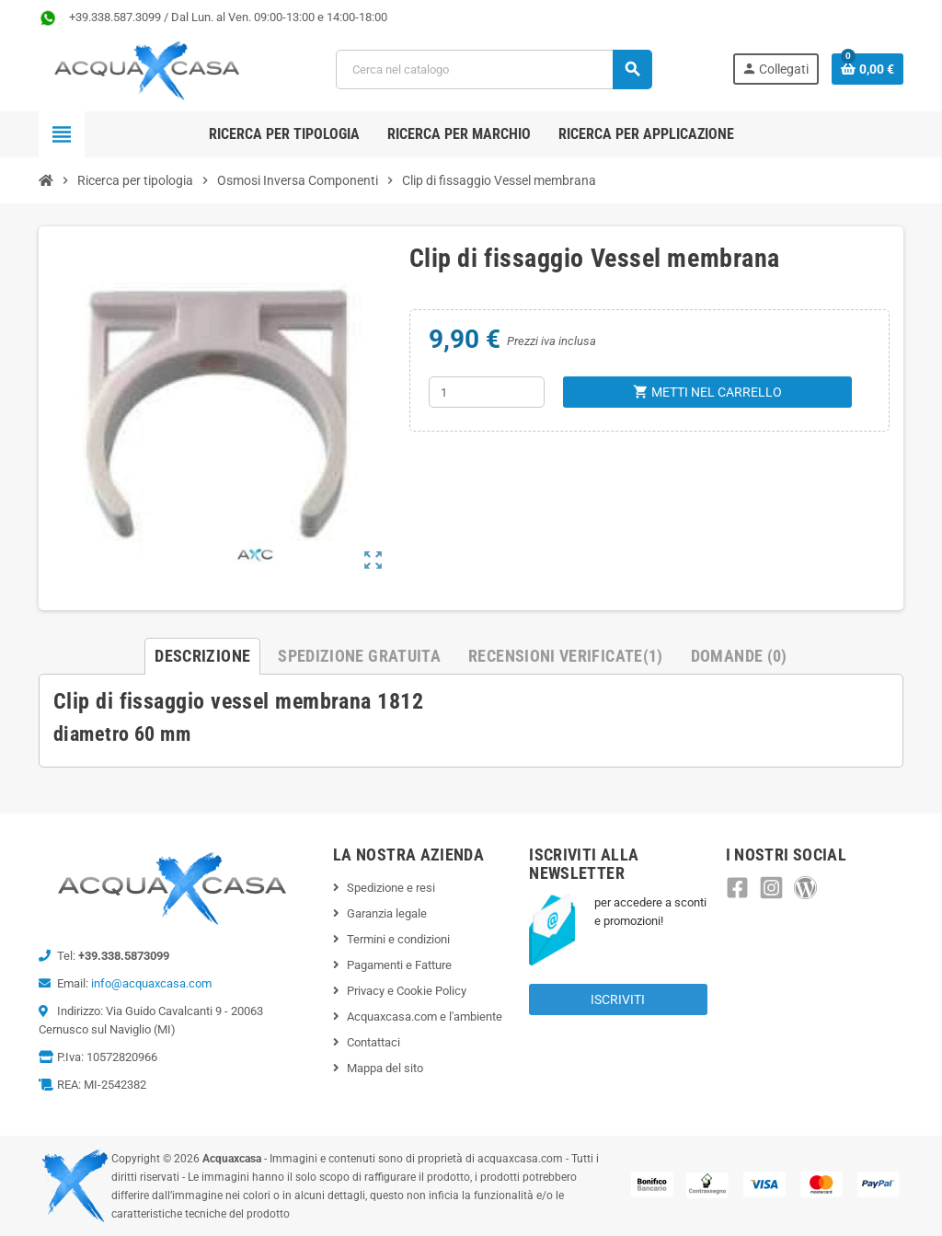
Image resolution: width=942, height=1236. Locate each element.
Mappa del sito (385, 1068)
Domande (739, 655)
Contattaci (373, 1042)
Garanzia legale (387, 913)
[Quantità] (487, 392)
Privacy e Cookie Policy (406, 991)
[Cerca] (494, 69)
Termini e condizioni (398, 939)
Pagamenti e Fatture (399, 965)
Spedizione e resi (391, 888)
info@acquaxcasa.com (151, 983)
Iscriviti (618, 999)
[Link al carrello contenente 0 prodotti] (867, 69)
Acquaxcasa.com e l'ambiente (424, 1016)
